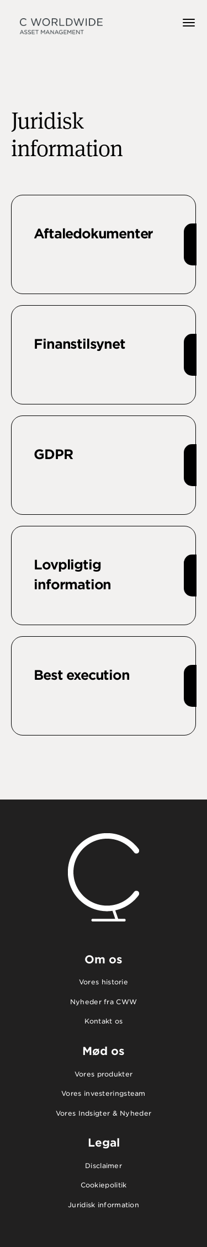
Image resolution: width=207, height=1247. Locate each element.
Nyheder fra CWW (103, 1002)
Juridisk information (103, 1205)
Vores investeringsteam (103, 1093)
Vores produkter (104, 1074)
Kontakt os (103, 1021)
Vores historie (103, 982)
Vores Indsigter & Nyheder (104, 1113)
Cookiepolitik (104, 1185)
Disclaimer (103, 1165)
